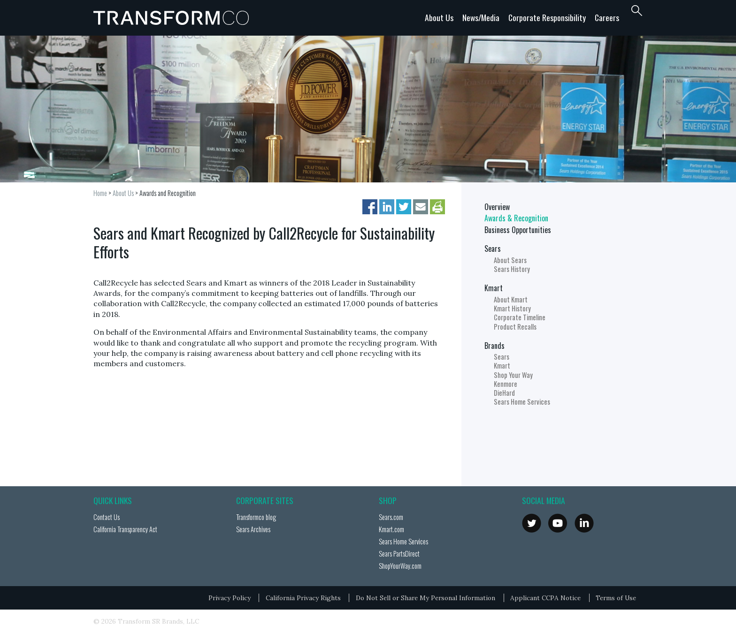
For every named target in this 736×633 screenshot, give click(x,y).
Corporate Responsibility (547, 17)
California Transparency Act (125, 529)
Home (100, 193)
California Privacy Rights (303, 598)
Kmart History (512, 308)
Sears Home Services (522, 402)
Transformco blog (256, 517)
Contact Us (106, 517)
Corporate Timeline (519, 317)
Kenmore (505, 384)
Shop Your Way (513, 375)
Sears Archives (253, 529)
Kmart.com (391, 529)
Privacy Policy (229, 598)
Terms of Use (616, 598)
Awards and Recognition (167, 193)
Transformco (173, 18)
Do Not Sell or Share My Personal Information (425, 598)
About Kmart (511, 299)
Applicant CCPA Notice (545, 598)
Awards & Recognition (516, 218)
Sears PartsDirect (399, 553)
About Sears (510, 260)
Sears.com (391, 517)
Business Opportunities (517, 229)
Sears (492, 248)
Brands (494, 345)
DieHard (504, 393)
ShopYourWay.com (400, 566)
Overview (497, 206)
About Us (439, 17)
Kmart (493, 288)
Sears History (512, 269)
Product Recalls (515, 327)
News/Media (480, 17)
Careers (607, 17)
